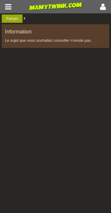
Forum (12, 18)
